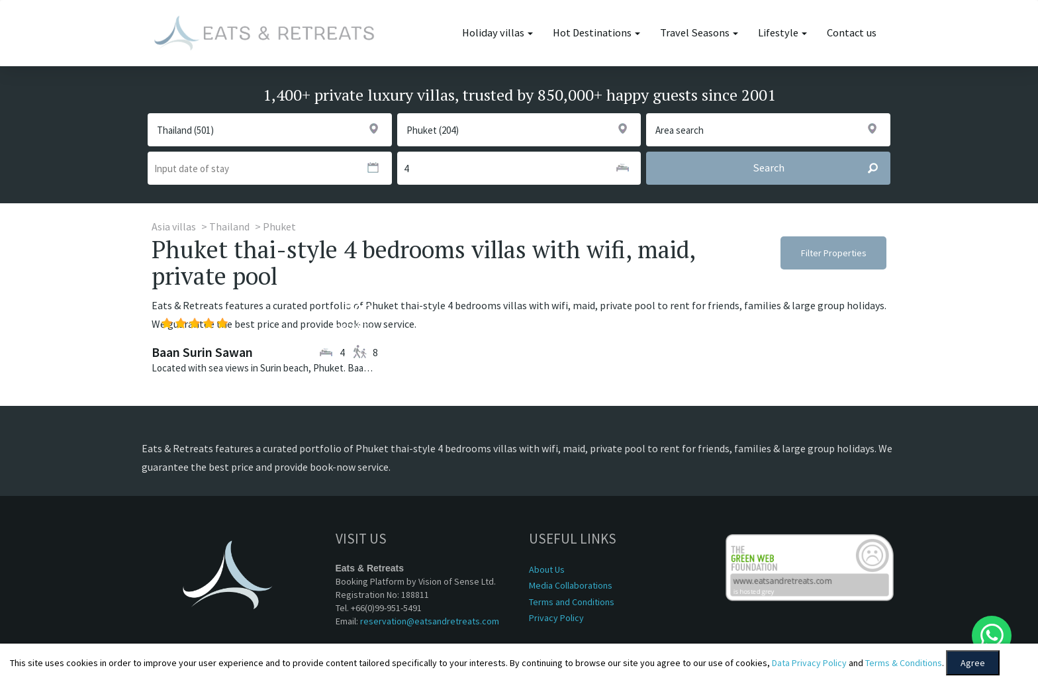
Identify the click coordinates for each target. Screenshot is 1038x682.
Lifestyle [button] (782, 33)
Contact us (851, 33)
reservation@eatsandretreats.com (429, 621)
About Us (547, 569)
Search (821, 168)
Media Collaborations (570, 585)
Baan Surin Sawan (202, 352)
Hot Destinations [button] (596, 33)
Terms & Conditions (903, 663)
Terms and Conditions (571, 602)
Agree (973, 663)
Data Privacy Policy (809, 663)
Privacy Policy (556, 618)
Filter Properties (834, 253)
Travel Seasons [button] (699, 33)
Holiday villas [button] (497, 33)
